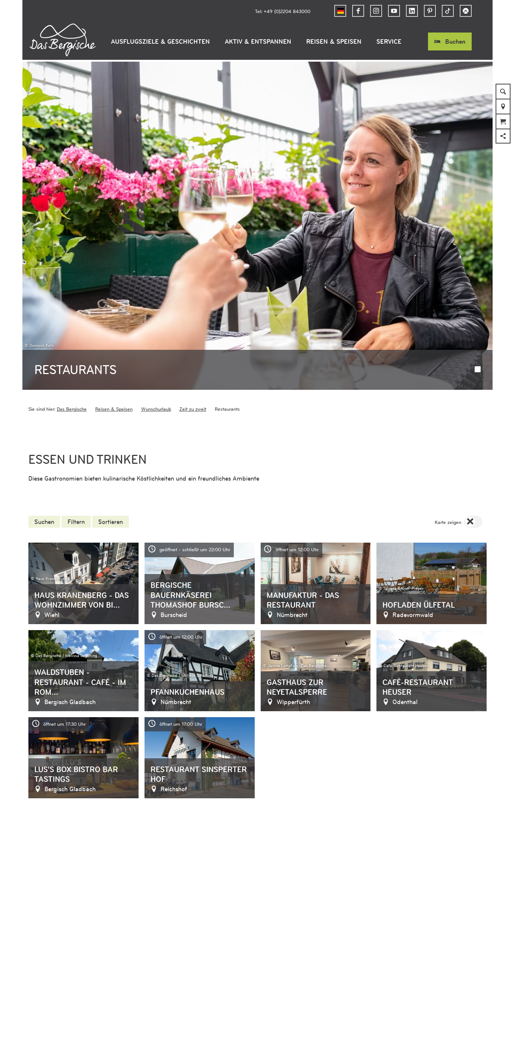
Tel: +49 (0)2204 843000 (282, 11)
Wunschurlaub (156, 316)
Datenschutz (137, 988)
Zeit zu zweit (192, 316)
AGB (34, 988)
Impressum (175, 988)
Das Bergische (72, 316)
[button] (358, 11)
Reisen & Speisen (334, 41)
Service (388, 41)
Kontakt (207, 988)
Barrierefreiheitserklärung (80, 988)
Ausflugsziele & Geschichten (160, 41)
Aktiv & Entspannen (258, 41)
